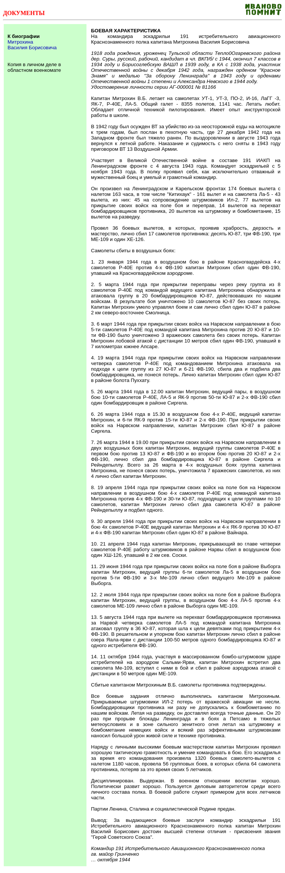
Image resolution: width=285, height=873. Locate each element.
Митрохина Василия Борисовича (32, 44)
